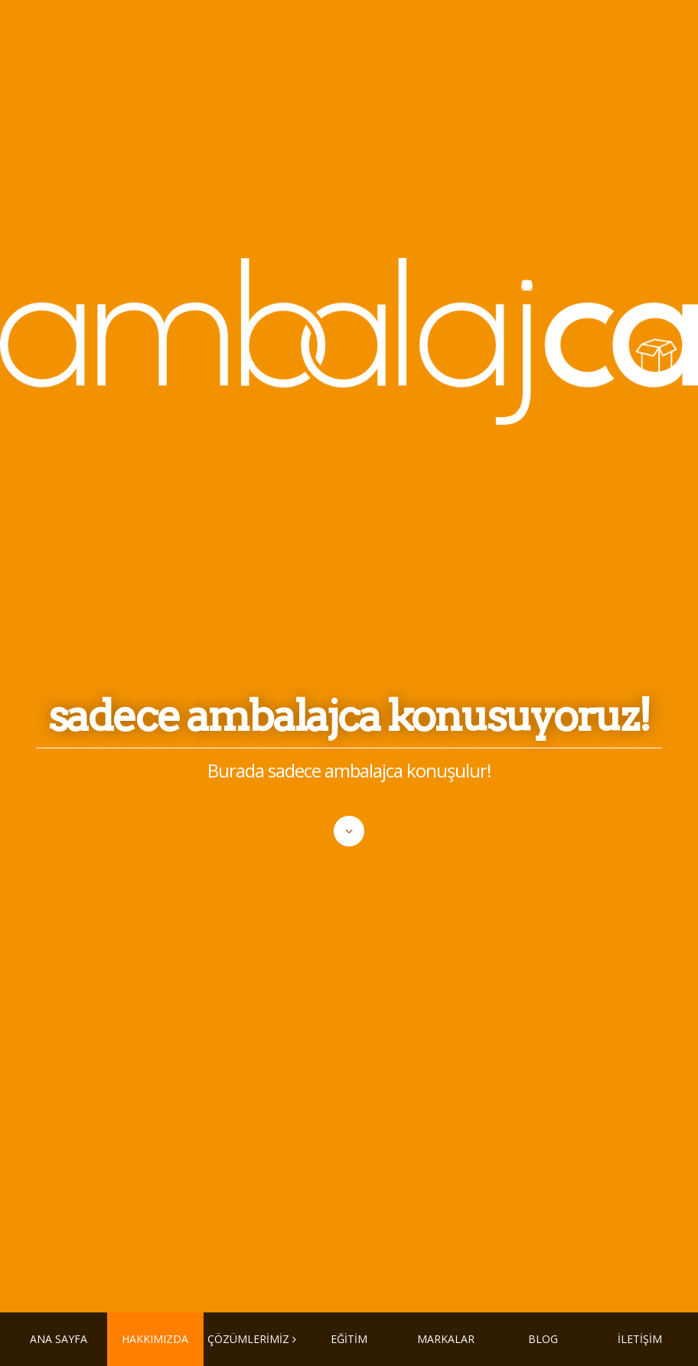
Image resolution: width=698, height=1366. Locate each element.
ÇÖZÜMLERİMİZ (248, 1339)
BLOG (543, 1339)
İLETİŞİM (640, 1339)
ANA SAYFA (58, 1339)
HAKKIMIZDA (155, 1339)
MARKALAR (446, 1339)
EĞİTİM (349, 1339)
